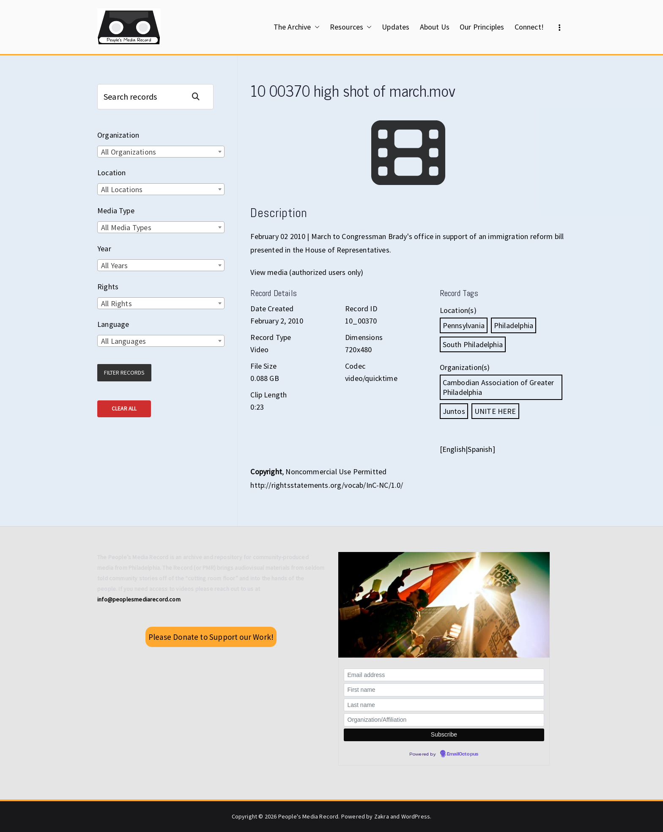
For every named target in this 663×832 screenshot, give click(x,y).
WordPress (415, 816)
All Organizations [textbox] (128, 152)
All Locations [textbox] (121, 189)
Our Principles (482, 27)
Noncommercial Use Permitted (335, 471)
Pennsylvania (464, 325)
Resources (351, 27)
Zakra (381, 816)
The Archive (297, 27)
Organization (118, 135)
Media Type (115, 210)
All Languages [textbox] (123, 341)
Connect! (529, 27)
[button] (315, 27)
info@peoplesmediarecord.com (139, 599)
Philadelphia (513, 325)
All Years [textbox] (114, 265)
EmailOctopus (462, 754)
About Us (434, 27)
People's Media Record (308, 816)
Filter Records (124, 372)
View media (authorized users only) (306, 272)
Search (199, 96)
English (454, 449)
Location (111, 172)
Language (113, 324)
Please (211, 637)
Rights (107, 286)
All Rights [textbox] (116, 303)
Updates (395, 27)
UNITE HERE (495, 411)
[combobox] (161, 152)
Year (104, 248)
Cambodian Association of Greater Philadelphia (498, 387)
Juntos (454, 411)
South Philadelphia (473, 344)
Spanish (480, 449)
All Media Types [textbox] (126, 227)
